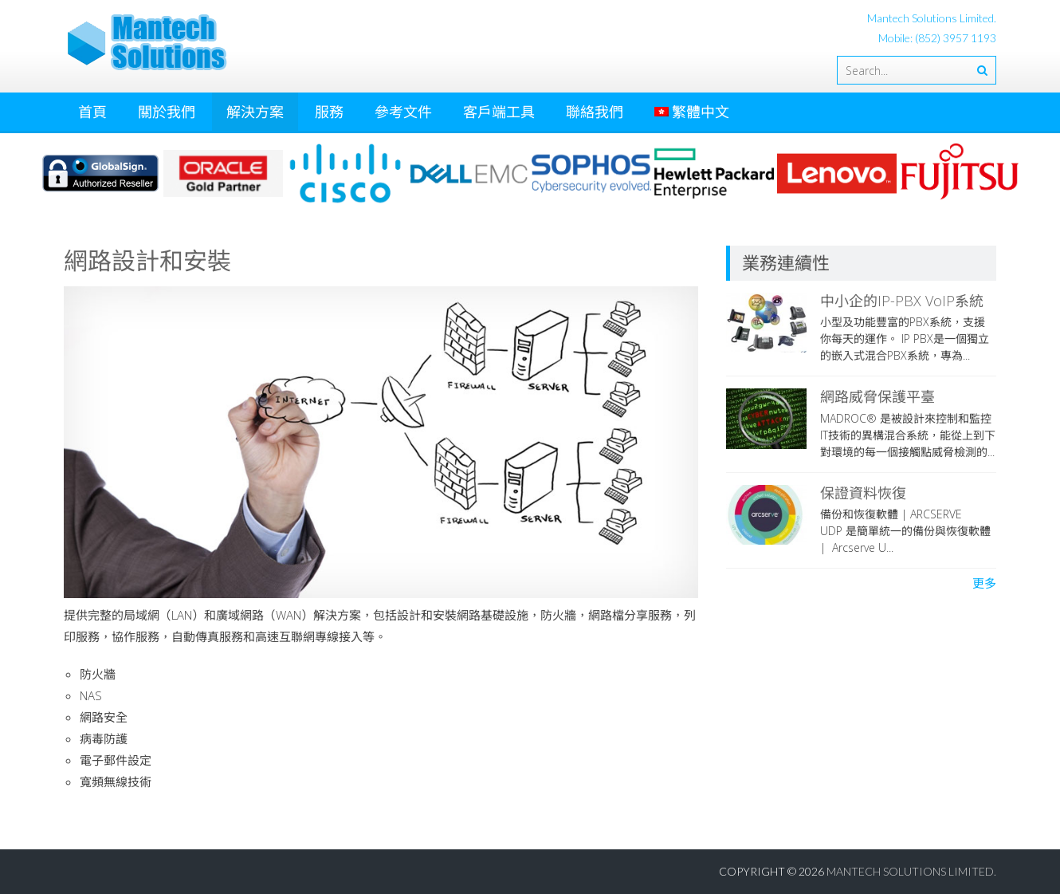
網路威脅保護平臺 (877, 396)
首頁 (92, 111)
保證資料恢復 (863, 492)
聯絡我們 (594, 111)
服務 (329, 111)
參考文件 (403, 111)
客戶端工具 (499, 111)
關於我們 (166, 111)
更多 (984, 583)
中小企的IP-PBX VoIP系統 (901, 300)
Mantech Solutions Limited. (911, 871)
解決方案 (255, 111)
